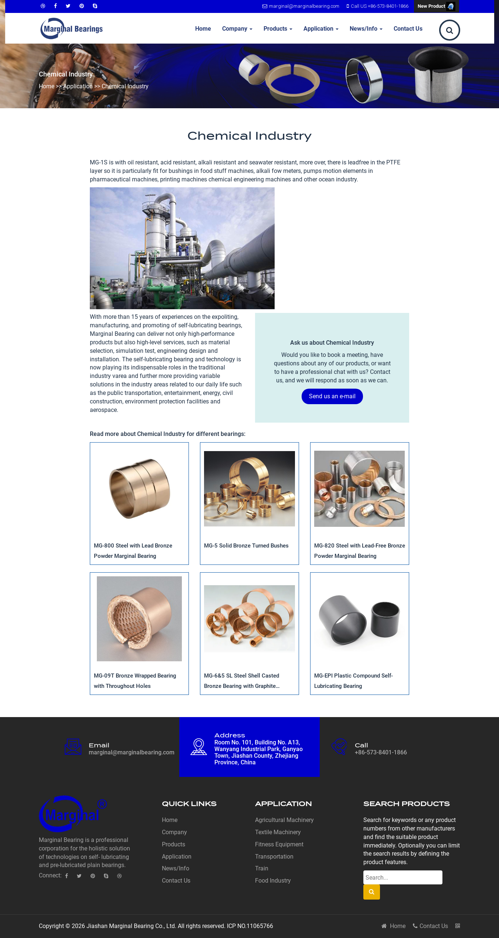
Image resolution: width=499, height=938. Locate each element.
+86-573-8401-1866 (381, 752)
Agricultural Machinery (284, 819)
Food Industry (273, 880)
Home (203, 28)
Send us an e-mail (332, 396)
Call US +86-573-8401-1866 (376, 6)
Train (261, 868)
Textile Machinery (278, 832)
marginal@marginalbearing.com (300, 6)
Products (278, 28)
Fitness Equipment (279, 844)
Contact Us (408, 28)
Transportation (274, 856)
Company (237, 28)
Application (321, 28)
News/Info (366, 28)
